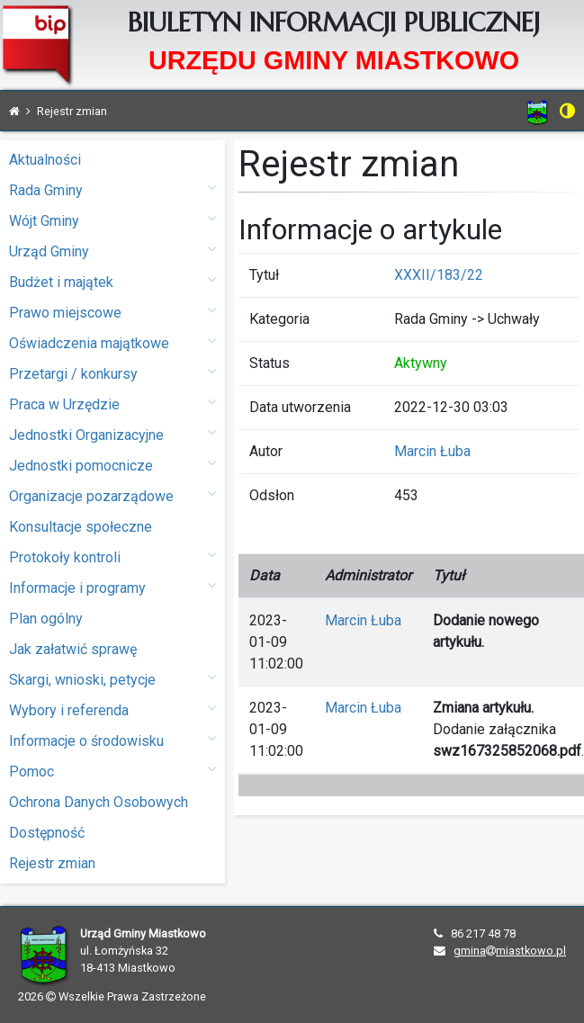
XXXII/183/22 (438, 274)
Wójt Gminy (112, 220)
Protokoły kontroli (112, 556)
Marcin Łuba (432, 451)
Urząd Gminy (112, 250)
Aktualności (45, 159)
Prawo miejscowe (112, 311)
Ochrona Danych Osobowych (98, 802)
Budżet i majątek (112, 281)
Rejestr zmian (52, 863)
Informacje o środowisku (112, 740)
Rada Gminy (112, 189)
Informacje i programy (112, 587)
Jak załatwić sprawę (73, 649)
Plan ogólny (46, 618)
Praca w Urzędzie (112, 403)
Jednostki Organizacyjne (112, 434)
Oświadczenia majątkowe (112, 342)
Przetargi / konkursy (112, 372)
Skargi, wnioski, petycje (112, 678)
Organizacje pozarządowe (112, 495)
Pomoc (112, 770)
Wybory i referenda (112, 709)
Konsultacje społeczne (80, 526)
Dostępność (47, 832)
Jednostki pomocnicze (112, 464)
